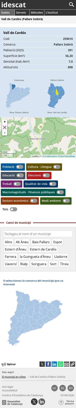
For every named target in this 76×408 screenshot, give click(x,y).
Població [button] (8, 167)
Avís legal (7, 386)
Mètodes (37, 12)
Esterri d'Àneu (15, 249)
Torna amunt (69, 402)
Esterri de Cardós (43, 249)
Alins (8, 242)
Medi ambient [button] (51, 201)
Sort (53, 264)
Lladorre (60, 256)
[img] (19, 97)
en (71, 388)
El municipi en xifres (14, 377)
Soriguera (38, 264)
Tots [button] (5, 209)
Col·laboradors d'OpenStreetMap (59, 156)
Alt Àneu (22, 242)
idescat (13, 4)
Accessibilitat (9, 390)
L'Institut (52, 12)
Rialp (24, 264)
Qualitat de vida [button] (36, 184)
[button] (72, 364)
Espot (57, 242)
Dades (5, 12)
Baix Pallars (41, 242)
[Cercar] (58, 4)
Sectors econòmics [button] (15, 201)
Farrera (10, 256)
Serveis (21, 12)
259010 (68, 39)
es (62, 388)
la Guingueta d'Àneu (35, 256)
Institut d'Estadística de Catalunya (22, 395)
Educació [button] (8, 175)
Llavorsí (11, 264)
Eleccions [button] (34, 175)
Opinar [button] (8, 364)
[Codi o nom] (38, 234)
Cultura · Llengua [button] (39, 167)
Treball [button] (7, 184)
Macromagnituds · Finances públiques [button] (28, 192)
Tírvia (64, 264)
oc (54, 388)
